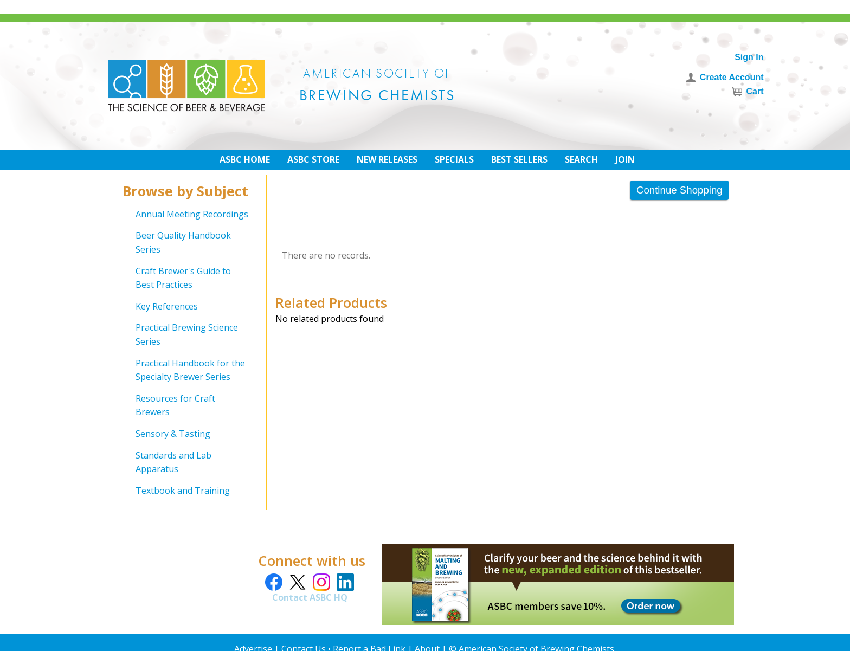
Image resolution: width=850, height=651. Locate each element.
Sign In (749, 57)
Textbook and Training (183, 491)
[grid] (187, 353)
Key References (167, 306)
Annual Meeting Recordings (192, 214)
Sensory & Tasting (173, 434)
